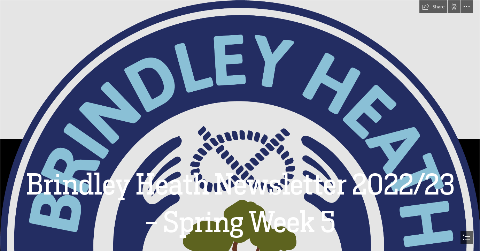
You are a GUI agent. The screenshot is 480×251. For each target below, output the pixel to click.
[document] (240, 125)
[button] (433, 6)
